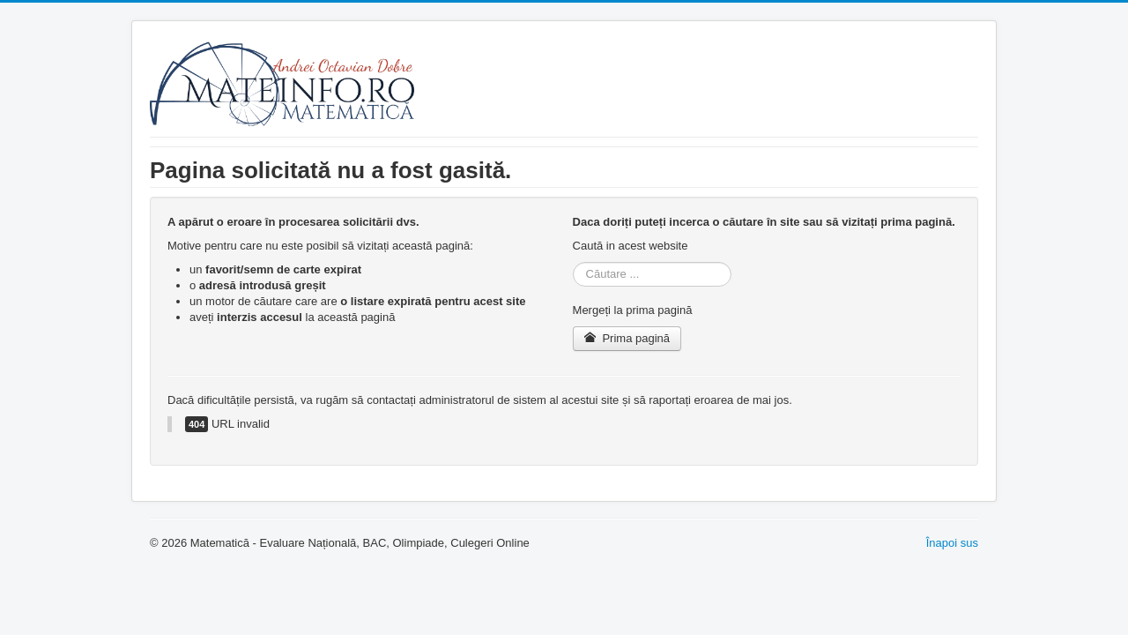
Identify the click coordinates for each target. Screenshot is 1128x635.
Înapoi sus (952, 542)
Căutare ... (573, 262)
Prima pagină (627, 338)
